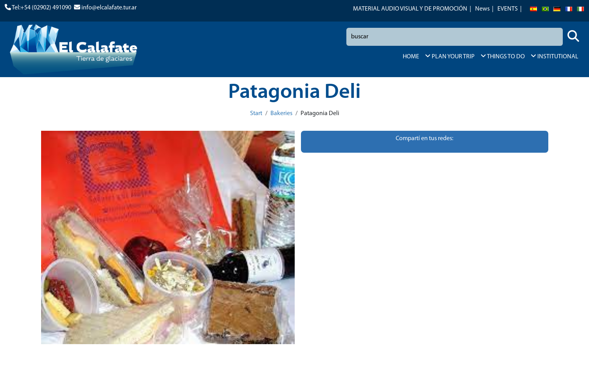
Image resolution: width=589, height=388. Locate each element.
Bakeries (281, 113)
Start (256, 113)
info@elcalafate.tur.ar (109, 8)
